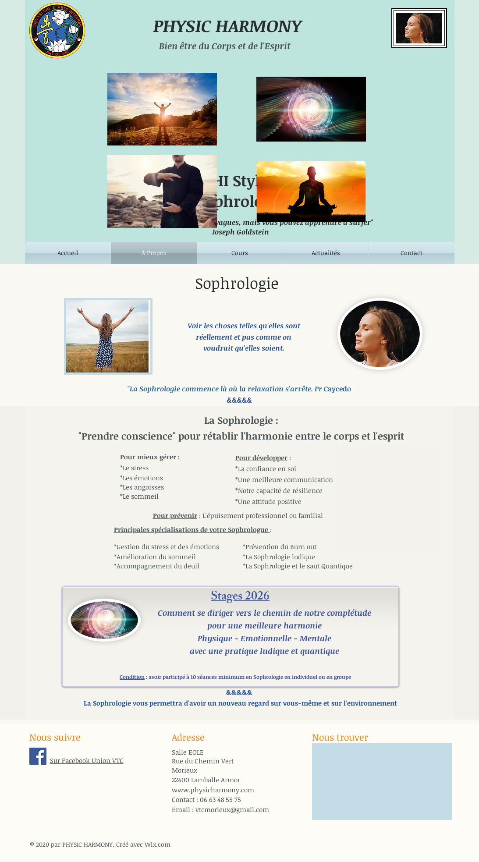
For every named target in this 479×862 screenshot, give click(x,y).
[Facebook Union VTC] (37, 756)
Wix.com (157, 844)
